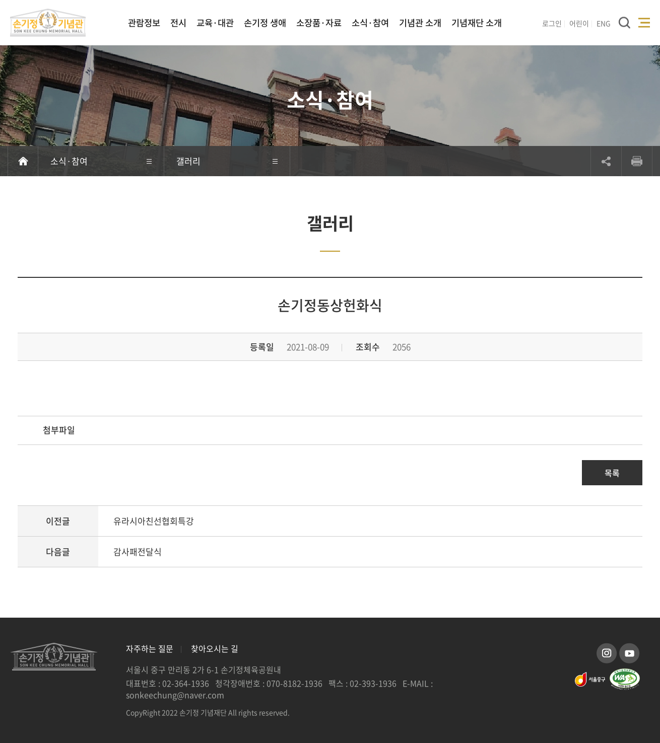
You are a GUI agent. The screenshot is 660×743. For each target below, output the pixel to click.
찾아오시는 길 (214, 648)
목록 (612, 473)
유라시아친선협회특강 (153, 520)
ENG (604, 23)
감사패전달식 (137, 551)
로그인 (552, 23)
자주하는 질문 (149, 648)
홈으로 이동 (23, 161)
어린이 (579, 23)
